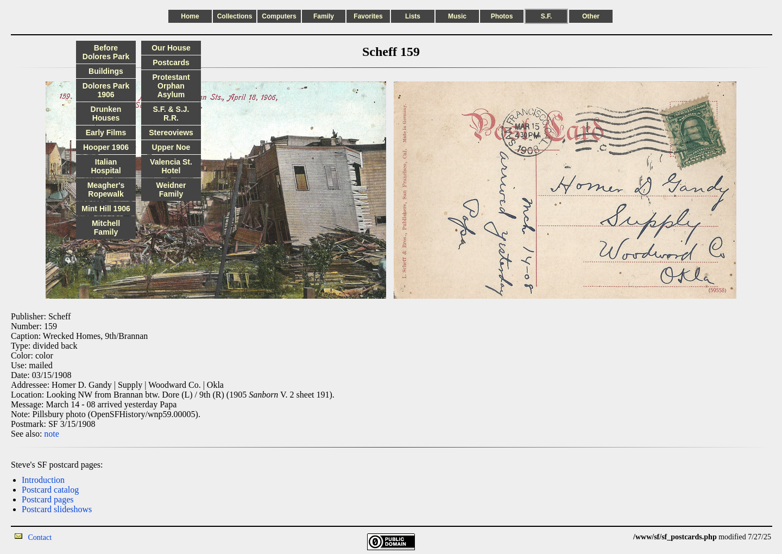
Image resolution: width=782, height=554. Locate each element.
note (51, 433)
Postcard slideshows (57, 509)
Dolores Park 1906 (106, 90)
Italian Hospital (106, 166)
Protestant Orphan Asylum (171, 86)
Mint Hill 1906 (105, 208)
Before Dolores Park (106, 52)
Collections (235, 16)
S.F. (546, 16)
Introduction (43, 479)
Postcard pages (48, 499)
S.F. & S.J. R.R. (171, 113)
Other (591, 16)
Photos (502, 16)
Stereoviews (171, 132)
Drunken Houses (106, 113)
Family (323, 16)
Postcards (171, 62)
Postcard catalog (50, 489)
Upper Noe (171, 147)
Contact (40, 537)
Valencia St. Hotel (171, 166)
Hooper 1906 (106, 147)
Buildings (106, 71)
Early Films (106, 132)
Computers (279, 16)
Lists (412, 16)
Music (457, 16)
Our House (171, 47)
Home (190, 16)
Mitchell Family (106, 227)
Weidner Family (171, 189)
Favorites (368, 16)
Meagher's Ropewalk (106, 189)
